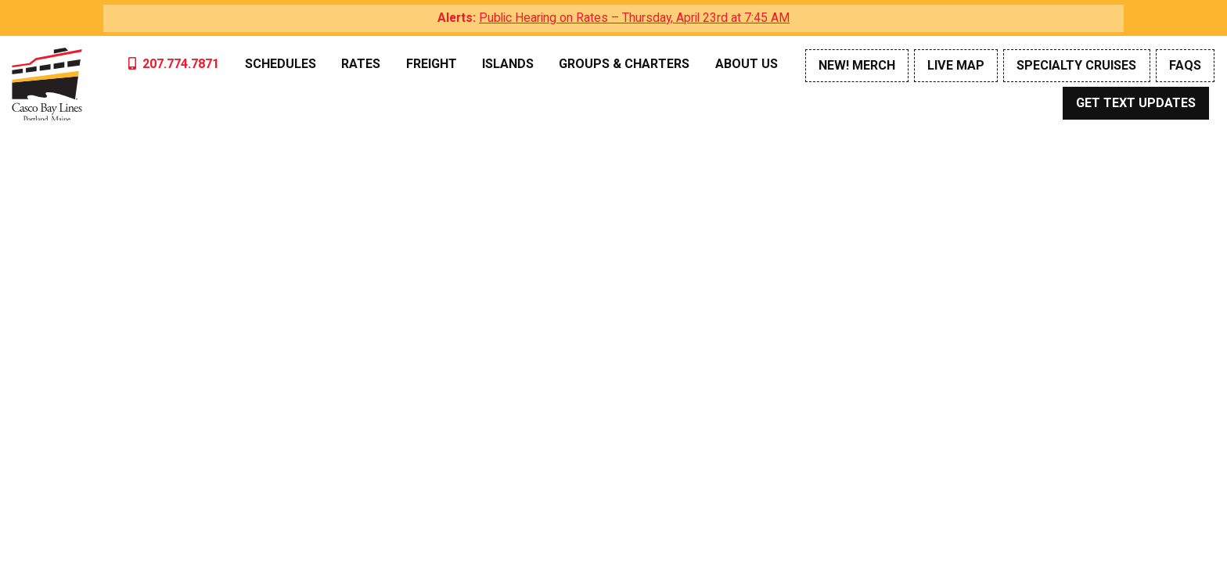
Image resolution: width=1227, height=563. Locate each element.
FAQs (1185, 65)
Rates (360, 63)
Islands (508, 63)
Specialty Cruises (1076, 65)
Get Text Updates (1136, 102)
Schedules (280, 63)
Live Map (955, 65)
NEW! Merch (857, 65)
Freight (431, 63)
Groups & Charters (624, 63)
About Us (746, 63)
